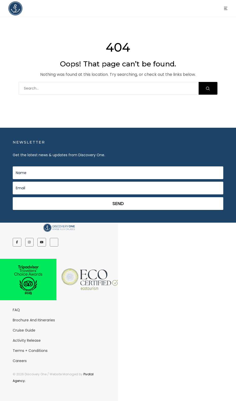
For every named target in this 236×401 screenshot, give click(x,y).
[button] (225, 8)
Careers (20, 360)
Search (208, 88)
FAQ (16, 309)
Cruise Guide (24, 330)
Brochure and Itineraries (34, 320)
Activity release (27, 340)
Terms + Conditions (30, 350)
